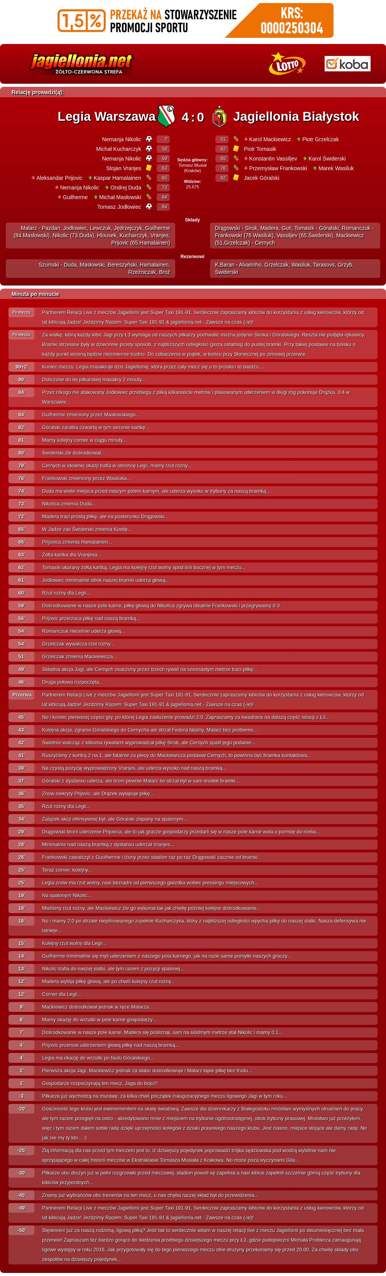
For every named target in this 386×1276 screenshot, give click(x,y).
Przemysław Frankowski (278, 168)
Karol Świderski (326, 158)
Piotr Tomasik (260, 149)
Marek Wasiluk (336, 168)
